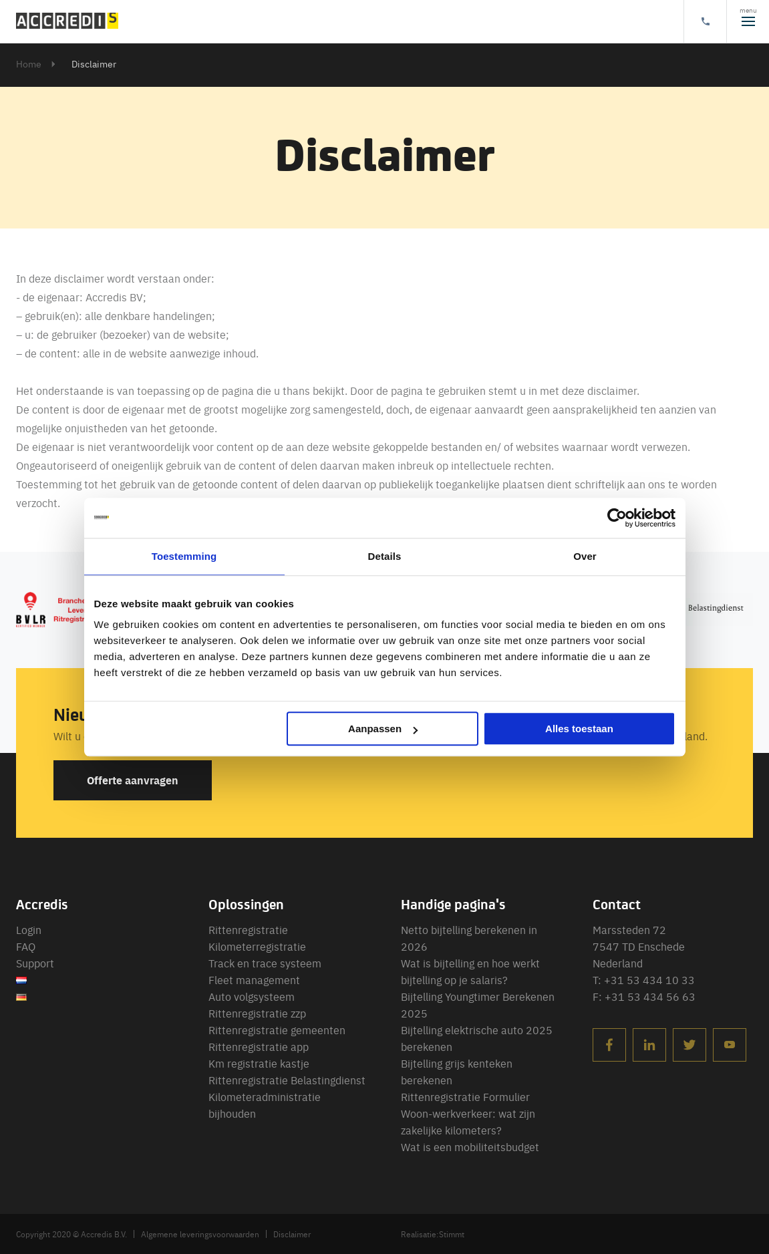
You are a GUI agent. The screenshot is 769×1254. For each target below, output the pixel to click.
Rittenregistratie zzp (257, 1012)
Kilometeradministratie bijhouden (264, 1104)
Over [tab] (585, 556)
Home (28, 63)
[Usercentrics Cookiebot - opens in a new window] (617, 518)
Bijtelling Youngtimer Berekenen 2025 (478, 1004)
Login (28, 929)
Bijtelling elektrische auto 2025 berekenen (477, 1038)
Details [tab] (385, 556)
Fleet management (254, 979)
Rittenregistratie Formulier (465, 1096)
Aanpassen (383, 728)
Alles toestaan (579, 728)
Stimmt (451, 1234)
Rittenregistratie (248, 929)
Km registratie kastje (258, 1063)
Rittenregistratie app (258, 1046)
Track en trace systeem (264, 962)
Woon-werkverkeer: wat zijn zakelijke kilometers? (468, 1121)
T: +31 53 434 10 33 (644, 979)
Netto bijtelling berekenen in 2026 (469, 937)
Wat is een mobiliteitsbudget (470, 1146)
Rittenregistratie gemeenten (276, 1029)
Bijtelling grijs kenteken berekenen (456, 1071)
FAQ (25, 946)
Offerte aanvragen (132, 780)
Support (35, 962)
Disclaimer (292, 1234)
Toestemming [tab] (184, 556)
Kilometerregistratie (257, 946)
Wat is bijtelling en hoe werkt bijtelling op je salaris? (470, 971)
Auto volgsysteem (251, 996)
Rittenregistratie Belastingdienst (286, 1079)
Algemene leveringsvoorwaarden (200, 1234)
